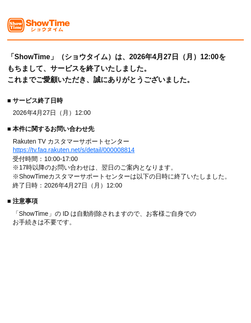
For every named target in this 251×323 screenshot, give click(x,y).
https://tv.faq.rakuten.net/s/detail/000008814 (73, 149)
